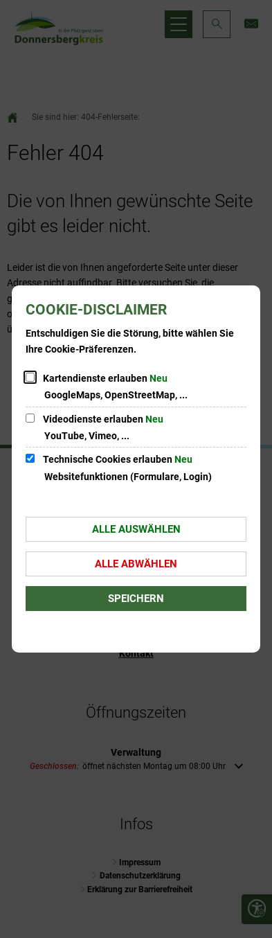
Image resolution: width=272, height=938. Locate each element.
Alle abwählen (136, 564)
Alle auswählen (136, 529)
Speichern (136, 598)
